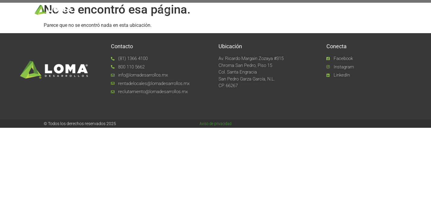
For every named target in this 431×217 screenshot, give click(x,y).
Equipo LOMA (235, 11)
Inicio (165, 11)
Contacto (366, 11)
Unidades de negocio (286, 11)
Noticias (331, 11)
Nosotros (196, 11)
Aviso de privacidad (215, 123)
